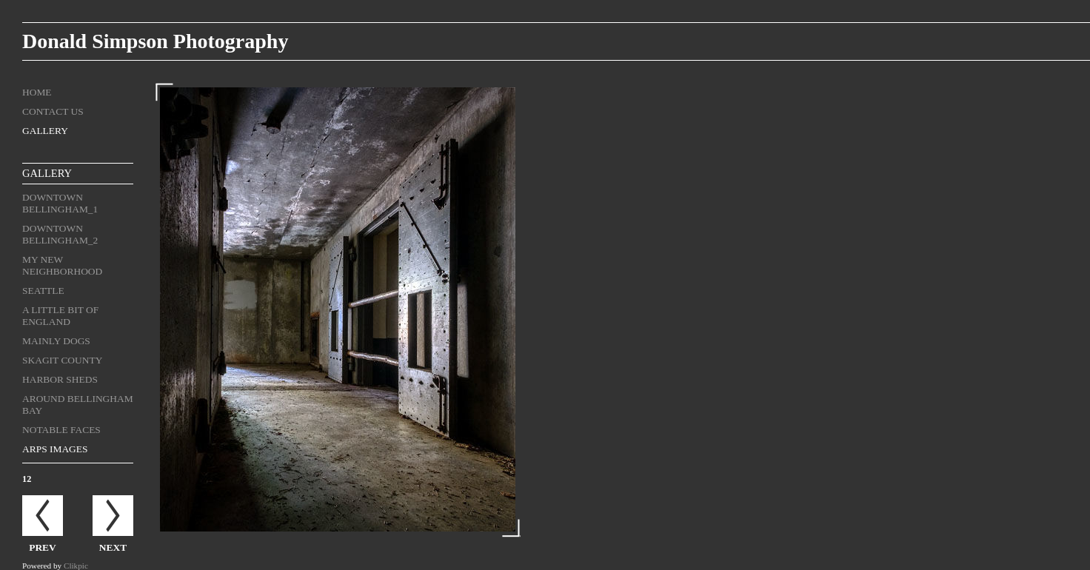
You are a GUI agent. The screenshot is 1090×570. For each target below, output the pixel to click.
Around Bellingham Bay (77, 404)
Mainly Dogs (56, 340)
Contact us (53, 111)
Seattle (43, 290)
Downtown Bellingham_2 (60, 234)
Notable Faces (61, 429)
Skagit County (62, 360)
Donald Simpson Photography (155, 41)
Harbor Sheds (60, 379)
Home (37, 92)
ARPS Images (55, 449)
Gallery (45, 130)
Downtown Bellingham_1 (60, 203)
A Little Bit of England (60, 315)
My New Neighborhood (62, 265)
